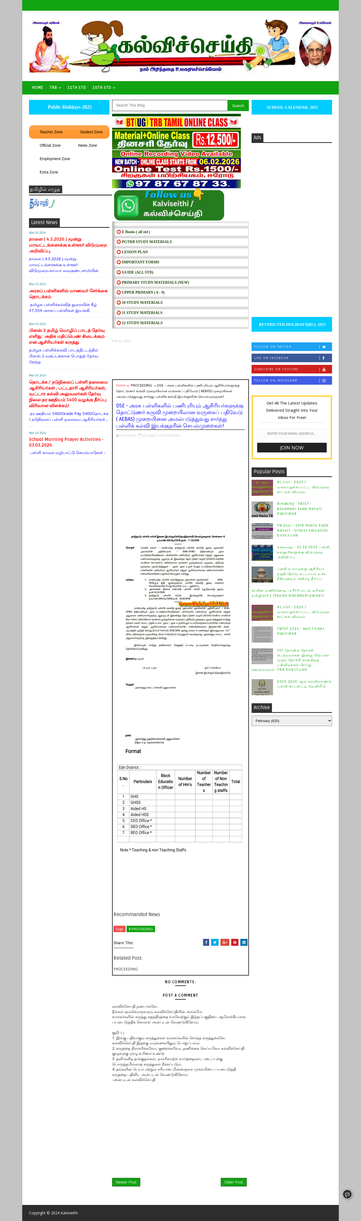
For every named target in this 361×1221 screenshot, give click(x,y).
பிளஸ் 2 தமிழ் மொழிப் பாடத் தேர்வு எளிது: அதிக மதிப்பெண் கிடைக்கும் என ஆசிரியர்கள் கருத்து (67, 336)
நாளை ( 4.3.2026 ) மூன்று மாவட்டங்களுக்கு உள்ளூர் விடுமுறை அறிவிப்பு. (68, 245)
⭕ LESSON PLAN (132, 252)
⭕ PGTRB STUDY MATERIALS (144, 242)
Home (37, 87)
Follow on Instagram (293, 381)
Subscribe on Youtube (293, 369)
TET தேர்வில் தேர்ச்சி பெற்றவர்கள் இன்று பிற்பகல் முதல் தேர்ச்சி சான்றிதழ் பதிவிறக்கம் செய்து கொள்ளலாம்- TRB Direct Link (291, 660)
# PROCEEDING (141, 929)
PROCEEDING (141, 385)
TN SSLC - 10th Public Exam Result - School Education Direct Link (303, 530)
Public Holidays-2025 (69, 107)
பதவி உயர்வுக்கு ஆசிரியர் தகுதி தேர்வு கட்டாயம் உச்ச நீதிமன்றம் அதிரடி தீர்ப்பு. (301, 574)
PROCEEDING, (170, 435)
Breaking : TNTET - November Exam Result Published (299, 509)
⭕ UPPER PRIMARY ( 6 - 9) (140, 292)
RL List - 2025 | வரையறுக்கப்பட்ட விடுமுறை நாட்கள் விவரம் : (303, 487)
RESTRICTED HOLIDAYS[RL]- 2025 (292, 324)
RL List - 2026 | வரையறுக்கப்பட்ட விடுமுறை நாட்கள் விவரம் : (303, 612)
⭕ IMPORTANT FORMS (137, 262)
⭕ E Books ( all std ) (133, 232)
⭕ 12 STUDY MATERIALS (139, 323)
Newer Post (126, 1182)
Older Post (233, 1182)
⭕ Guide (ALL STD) (134, 272)
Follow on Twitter (293, 347)
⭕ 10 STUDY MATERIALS (139, 303)
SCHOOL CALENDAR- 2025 (292, 107)
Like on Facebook (293, 358)
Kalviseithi (69, 1212)
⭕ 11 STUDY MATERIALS (139, 313)
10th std (102, 87)
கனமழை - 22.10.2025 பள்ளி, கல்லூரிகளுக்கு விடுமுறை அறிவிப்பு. (304, 552)
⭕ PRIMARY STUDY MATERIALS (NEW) (152, 283)
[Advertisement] (180, 361)
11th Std (77, 87)
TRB (53, 87)
